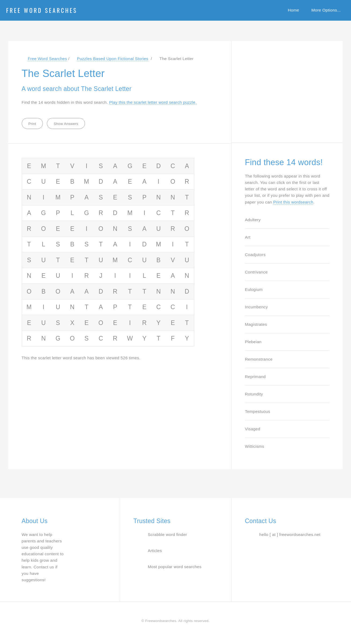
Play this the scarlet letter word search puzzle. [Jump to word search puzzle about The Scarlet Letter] (153, 102)
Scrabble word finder (167, 534)
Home (293, 10)
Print (32, 124)
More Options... (326, 10)
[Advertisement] (285, 89)
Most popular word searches (174, 566)
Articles (155, 550)
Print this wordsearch (293, 202)
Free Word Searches (41, 10)
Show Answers (66, 124)
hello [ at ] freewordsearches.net (289, 534)
